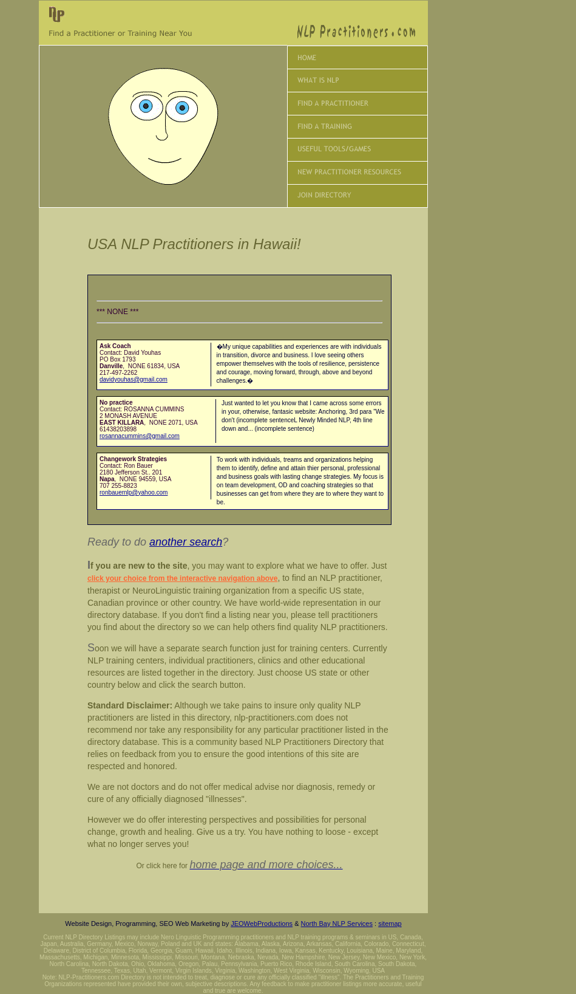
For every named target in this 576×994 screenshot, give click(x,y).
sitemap (390, 923)
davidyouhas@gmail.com (134, 379)
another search (185, 542)
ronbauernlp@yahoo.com (134, 492)
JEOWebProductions (262, 923)
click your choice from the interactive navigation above (182, 578)
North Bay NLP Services (337, 923)
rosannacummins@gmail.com (140, 436)
